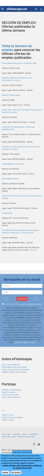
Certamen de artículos (10, 395)
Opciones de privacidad (22, 452)
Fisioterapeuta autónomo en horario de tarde (19, 63)
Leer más (33, 250)
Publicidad (33, 434)
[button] (41, 9)
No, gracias (15, 472)
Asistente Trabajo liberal (11, 95)
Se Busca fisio (7, 213)
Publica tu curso (8, 415)
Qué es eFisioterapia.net (11, 364)
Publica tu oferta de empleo (12, 417)
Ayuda (25, 434)
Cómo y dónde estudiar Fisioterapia (15, 369)
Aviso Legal (6, 434)
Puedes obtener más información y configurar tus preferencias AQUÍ (22, 466)
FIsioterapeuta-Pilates (10, 179)
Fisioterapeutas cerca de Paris (13, 164)
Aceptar (5, 472)
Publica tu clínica (8, 420)
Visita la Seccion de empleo (17, 48)
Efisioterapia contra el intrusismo (14, 367)
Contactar (16, 434)
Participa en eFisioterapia (11, 390)
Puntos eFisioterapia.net (11, 397)
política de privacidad (34, 304)
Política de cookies (9, 437)
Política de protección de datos (24, 342)
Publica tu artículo (8, 392)
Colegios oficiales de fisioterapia (14, 372)
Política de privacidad (26, 437)
